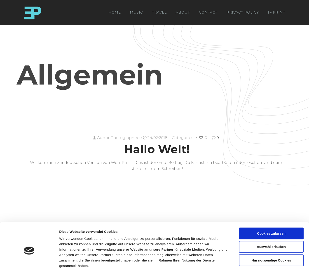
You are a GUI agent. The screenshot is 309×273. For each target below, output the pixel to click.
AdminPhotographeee (119, 137)
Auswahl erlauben (271, 227)
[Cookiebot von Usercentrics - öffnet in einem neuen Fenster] (29, 264)
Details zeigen (240, 264)
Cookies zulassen (271, 213)
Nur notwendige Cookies (271, 240)
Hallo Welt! (157, 149)
